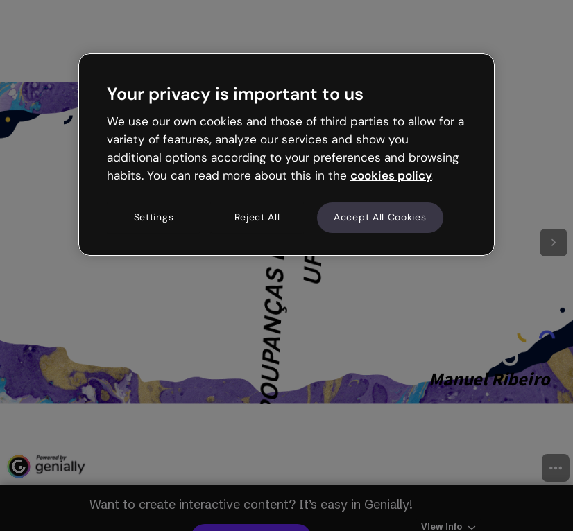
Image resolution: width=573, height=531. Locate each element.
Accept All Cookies (380, 217)
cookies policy (391, 175)
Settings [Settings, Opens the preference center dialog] (154, 217)
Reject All (257, 217)
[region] (286, 154)
